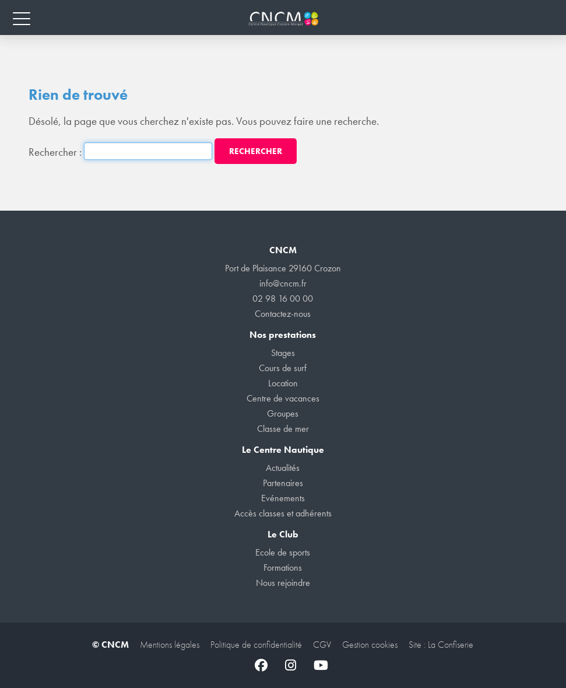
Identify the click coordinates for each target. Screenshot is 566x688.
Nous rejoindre (283, 583)
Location (283, 383)
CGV (322, 644)
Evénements (283, 498)
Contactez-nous (283, 314)
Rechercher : (55, 152)
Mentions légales (169, 644)
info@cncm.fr (283, 283)
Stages (283, 353)
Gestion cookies (370, 644)
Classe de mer (283, 428)
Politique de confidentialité (256, 644)
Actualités (283, 468)
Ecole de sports (282, 552)
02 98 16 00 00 (282, 298)
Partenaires (283, 483)
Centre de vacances (283, 398)
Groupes (282, 413)
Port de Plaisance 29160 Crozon (283, 268)
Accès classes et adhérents (283, 513)
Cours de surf (283, 368)
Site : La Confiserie (441, 644)
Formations (282, 567)
